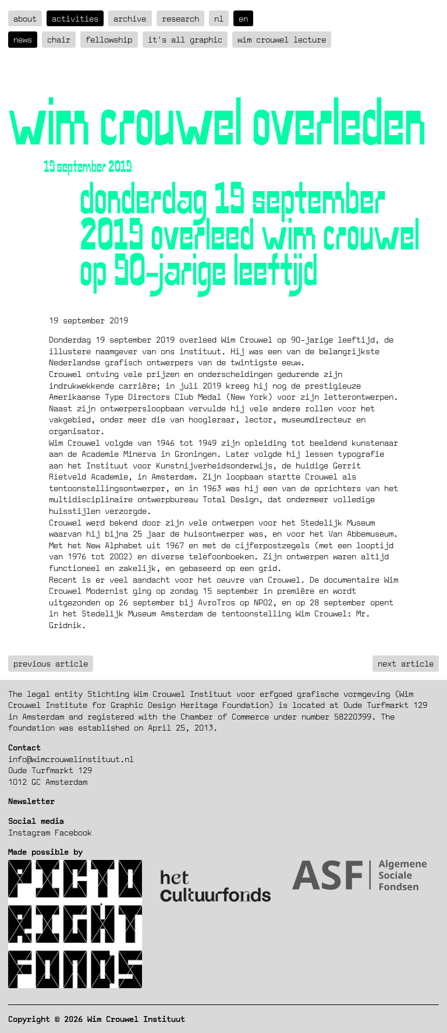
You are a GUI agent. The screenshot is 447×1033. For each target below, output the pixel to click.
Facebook (73, 832)
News (22, 39)
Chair (58, 39)
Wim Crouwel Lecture (281, 39)
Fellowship (109, 39)
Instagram (29, 832)
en (243, 18)
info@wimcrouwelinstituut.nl (71, 759)
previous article (50, 663)
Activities (75, 18)
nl (219, 18)
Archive (129, 18)
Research (180, 18)
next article (406, 663)
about (25, 18)
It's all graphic (185, 39)
